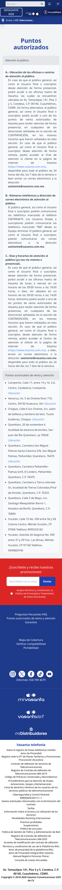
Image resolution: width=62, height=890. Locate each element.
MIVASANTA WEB (11, 12)
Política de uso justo (31, 828)
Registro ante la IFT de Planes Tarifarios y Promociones (30, 756)
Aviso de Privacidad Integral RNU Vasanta (31, 852)
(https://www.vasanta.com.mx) (27, 166)
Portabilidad (31, 648)
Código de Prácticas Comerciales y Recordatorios (31, 776)
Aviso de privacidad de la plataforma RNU (31, 849)
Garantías (31, 622)
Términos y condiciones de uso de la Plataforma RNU (30, 846)
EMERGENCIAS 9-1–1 (31, 797)
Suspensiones (31, 825)
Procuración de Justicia (31, 759)
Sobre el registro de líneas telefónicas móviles (31, 750)
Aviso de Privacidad (31, 753)
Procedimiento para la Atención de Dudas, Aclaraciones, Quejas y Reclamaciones (31, 782)
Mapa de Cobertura (31, 640)
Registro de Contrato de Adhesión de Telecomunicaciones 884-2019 (31, 772)
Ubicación (14, 393)
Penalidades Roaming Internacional (31, 818)
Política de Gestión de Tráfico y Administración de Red (31, 831)
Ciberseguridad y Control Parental (31, 794)
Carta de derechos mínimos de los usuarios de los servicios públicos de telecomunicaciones (31, 789)
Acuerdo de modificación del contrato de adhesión (31, 842)
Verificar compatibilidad (31, 644)
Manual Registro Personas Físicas (31, 856)
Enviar (47, 581)
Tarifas (31, 808)
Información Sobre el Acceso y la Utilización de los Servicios (31, 813)
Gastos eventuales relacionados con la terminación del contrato (31, 803)
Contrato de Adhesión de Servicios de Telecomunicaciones (31, 765)
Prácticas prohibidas (31, 822)
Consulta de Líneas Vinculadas (31, 860)
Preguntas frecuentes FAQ (31, 614)
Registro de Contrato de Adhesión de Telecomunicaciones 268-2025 (31, 837)
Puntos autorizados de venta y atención (31, 618)
